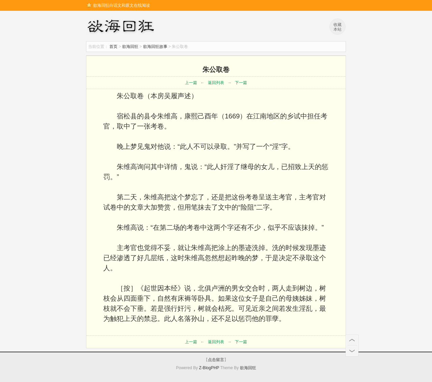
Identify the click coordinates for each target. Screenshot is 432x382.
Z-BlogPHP (209, 367)
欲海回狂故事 (155, 46)
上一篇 (191, 82)
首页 (113, 46)
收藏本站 (337, 27)
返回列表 (216, 82)
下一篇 (241, 82)
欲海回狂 (121, 27)
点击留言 (216, 359)
